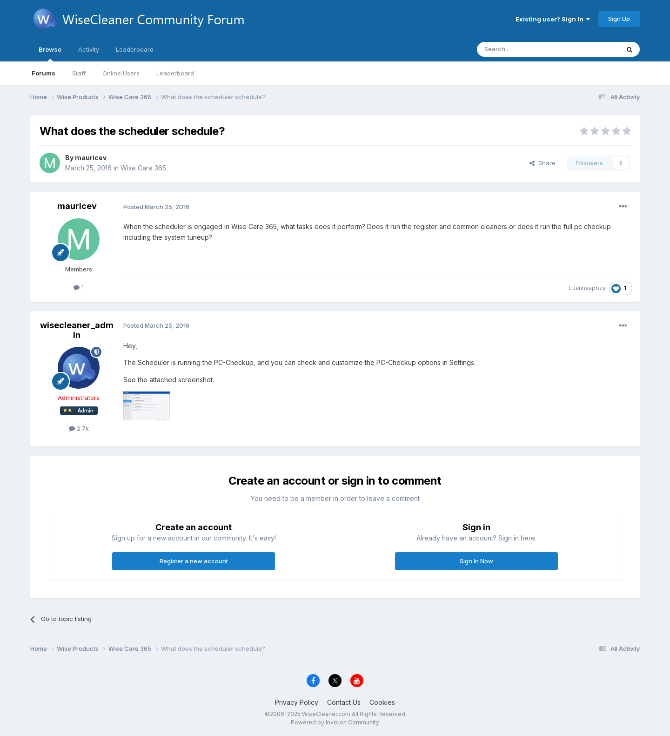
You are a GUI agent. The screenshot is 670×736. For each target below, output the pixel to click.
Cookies (382, 702)
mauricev (91, 158)
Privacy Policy (296, 702)
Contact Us (344, 702)
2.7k (79, 428)
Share (542, 163)
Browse (50, 53)
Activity (88, 49)
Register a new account (194, 561)
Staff (79, 73)
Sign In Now (476, 561)
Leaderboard (175, 73)
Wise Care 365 (143, 168)
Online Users (121, 73)
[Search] (524, 49)
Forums (43, 73)
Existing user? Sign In (553, 19)
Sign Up (619, 18)
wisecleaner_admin (77, 330)
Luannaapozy (587, 287)
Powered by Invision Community (335, 722)
